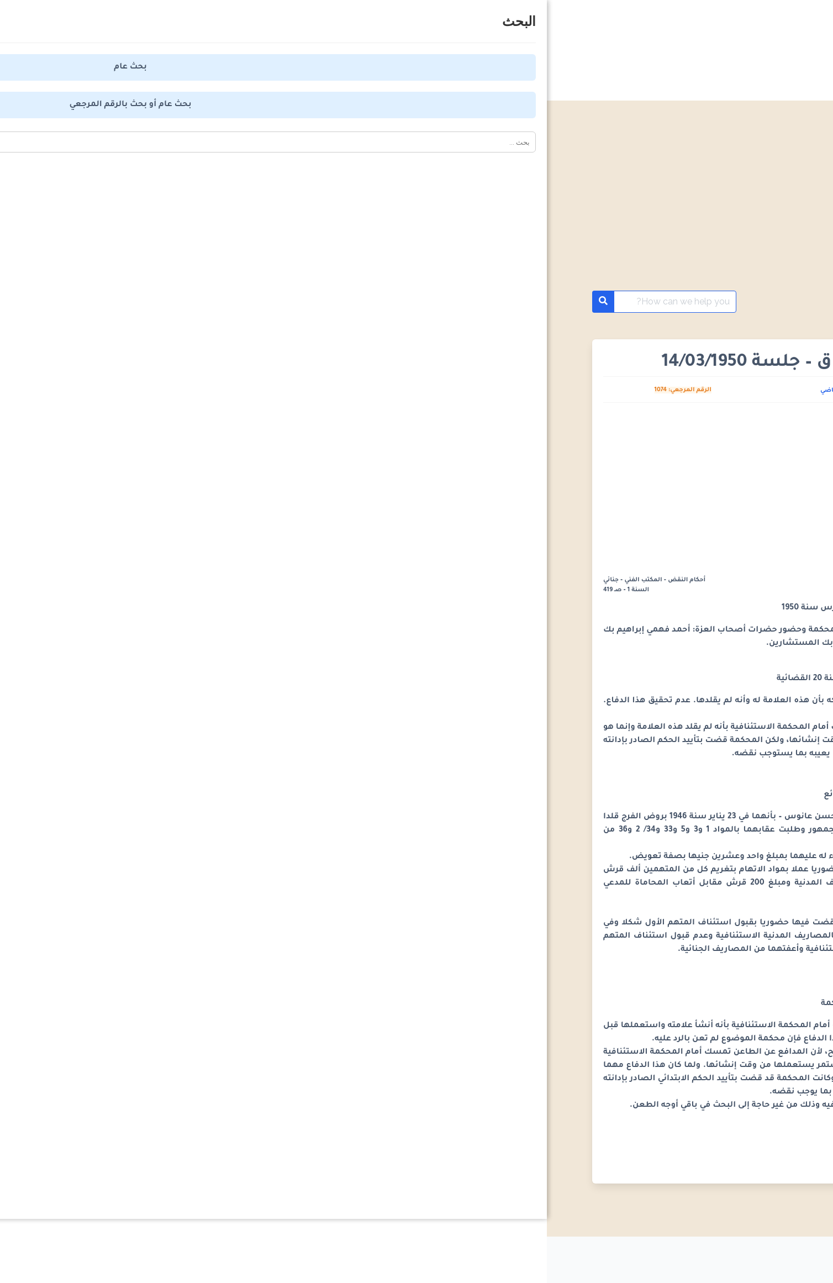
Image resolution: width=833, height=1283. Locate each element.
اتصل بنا (363, 1255)
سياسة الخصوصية (604, 1255)
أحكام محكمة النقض (721, 301)
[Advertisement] (416, 209)
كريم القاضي (291, 390)
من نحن (424, 1255)
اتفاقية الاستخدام (504, 1255)
